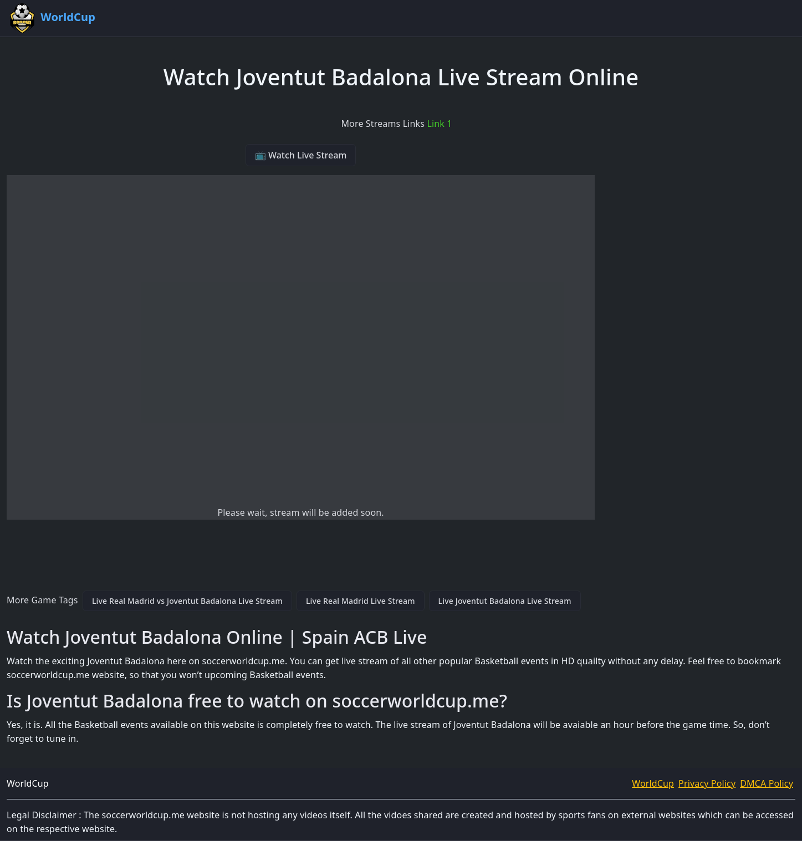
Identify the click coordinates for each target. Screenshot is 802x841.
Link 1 (439, 123)
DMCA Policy (766, 783)
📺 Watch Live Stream (301, 155)
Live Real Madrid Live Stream (360, 601)
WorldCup (653, 783)
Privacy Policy (706, 783)
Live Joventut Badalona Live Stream (504, 601)
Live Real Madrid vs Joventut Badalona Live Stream (187, 601)
